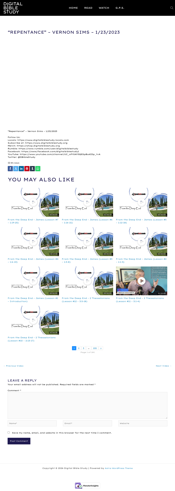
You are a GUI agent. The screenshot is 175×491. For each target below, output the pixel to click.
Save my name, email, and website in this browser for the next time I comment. (62, 435)
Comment (14, 391)
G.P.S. (120, 7)
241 (95, 348)
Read (88, 7)
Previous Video (14, 366)
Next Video (163, 366)
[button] (172, 8)
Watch (104, 7)
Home (73, 7)
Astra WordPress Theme (119, 470)
